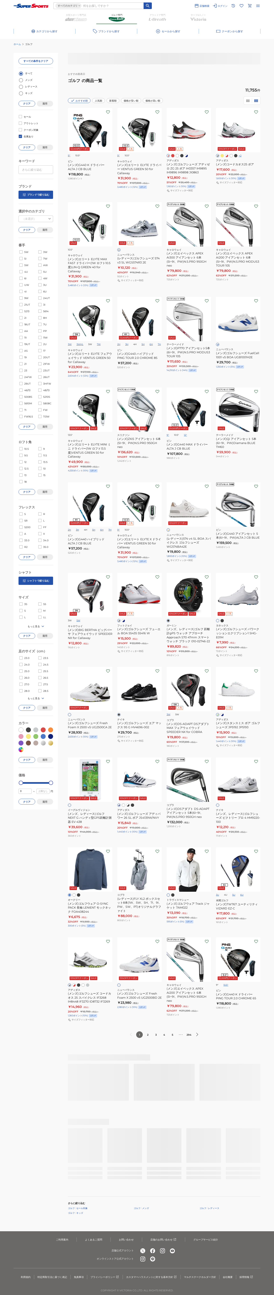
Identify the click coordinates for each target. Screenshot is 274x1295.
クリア (26, 103)
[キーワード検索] (148, 5)
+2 (240, 155)
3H (126, 344)
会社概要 (228, 1277)
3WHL (80, 344)
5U (233, 894)
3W (70, 344)
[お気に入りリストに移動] (241, 5)
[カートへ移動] (249, 5)
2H (118, 344)
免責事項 (79, 1277)
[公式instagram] (162, 1250)
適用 (44, 103)
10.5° (225, 984)
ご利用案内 (62, 1239)
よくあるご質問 (93, 1239)
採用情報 (246, 1277)
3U (217, 894)
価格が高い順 (152, 100)
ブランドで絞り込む (35, 195)
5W (78, 620)
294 (189, 1034)
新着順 (113, 100)
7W (99, 344)
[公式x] (142, 1250)
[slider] (21, 783)
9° (69, 155)
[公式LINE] (152, 1259)
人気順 (98, 100)
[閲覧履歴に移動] (233, 5)
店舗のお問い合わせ (163, 1240)
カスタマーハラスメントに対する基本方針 (151, 1277)
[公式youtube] (172, 1250)
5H (143, 344)
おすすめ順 (79, 101)
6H (151, 344)
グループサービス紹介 (205, 1239)
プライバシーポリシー (105, 1277)
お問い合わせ (126, 1239)
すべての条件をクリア (35, 61)
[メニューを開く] (258, 5)
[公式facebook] (152, 1250)
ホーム (17, 44)
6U (242, 894)
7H (159, 344)
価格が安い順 (131, 100)
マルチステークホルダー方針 (200, 1277)
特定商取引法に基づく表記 (52, 1277)
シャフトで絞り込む (35, 581)
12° (185, 435)
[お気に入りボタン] (108, 112)
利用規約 (26, 1277)
